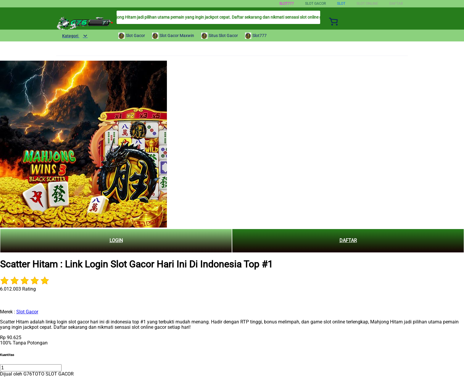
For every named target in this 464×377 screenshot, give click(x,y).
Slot (341, 3)
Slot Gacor (27, 312)
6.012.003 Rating (18, 289)
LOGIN (116, 240)
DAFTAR (348, 240)
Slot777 (286, 3)
